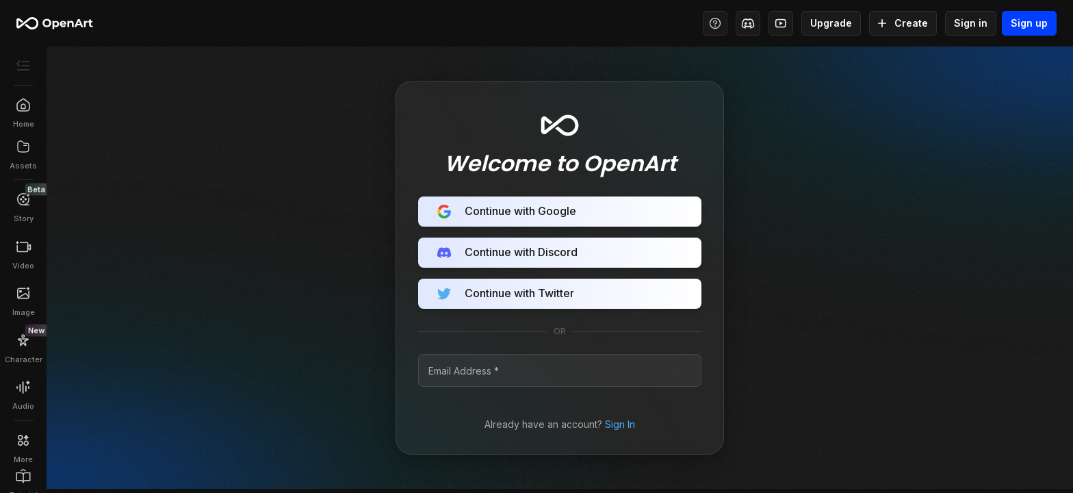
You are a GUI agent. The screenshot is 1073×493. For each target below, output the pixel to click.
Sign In (620, 424)
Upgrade (831, 23)
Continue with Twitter (559, 294)
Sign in (971, 23)
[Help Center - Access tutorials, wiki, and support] (715, 23)
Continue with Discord (559, 253)
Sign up (1029, 23)
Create (903, 23)
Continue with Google (559, 212)
